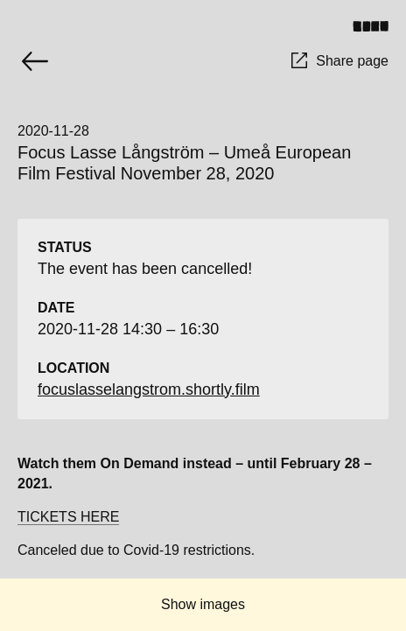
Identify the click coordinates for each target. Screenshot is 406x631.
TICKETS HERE (68, 516)
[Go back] (35, 61)
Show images (203, 604)
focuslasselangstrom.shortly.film (149, 389)
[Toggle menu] (377, 26)
